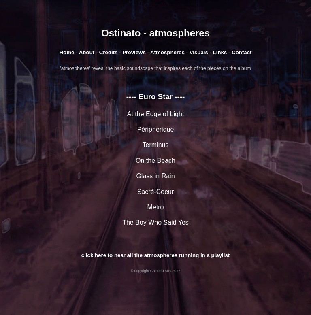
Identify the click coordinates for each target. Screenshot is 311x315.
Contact (241, 52)
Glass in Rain (155, 175)
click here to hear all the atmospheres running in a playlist (155, 255)
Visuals (199, 52)
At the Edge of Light (155, 114)
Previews (134, 52)
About (87, 52)
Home (66, 52)
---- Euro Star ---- (155, 96)
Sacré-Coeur (155, 191)
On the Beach (155, 160)
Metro (155, 207)
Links (220, 52)
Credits (108, 52)
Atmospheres (167, 52)
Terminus (156, 144)
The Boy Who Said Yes (155, 222)
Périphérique (155, 129)
